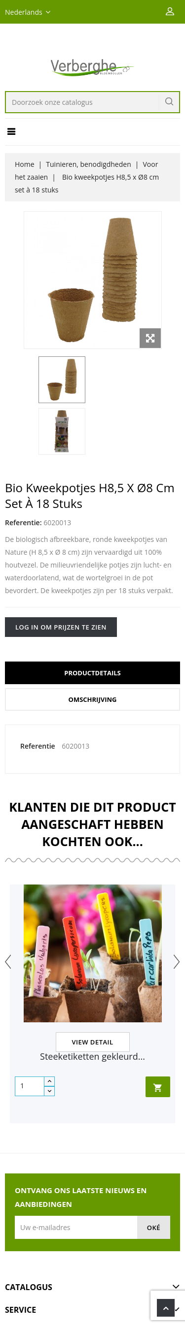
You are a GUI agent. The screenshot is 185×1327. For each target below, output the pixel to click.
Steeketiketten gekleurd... (92, 1056)
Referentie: (23, 522)
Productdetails (92, 672)
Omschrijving (93, 699)
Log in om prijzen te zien (61, 627)
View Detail (92, 1042)
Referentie (37, 746)
